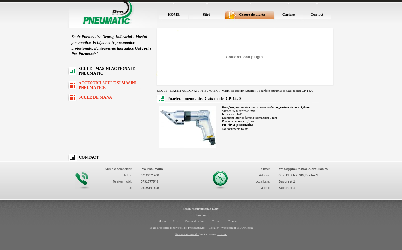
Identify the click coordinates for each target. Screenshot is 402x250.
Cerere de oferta (252, 14)
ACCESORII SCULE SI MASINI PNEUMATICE (108, 85)
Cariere (288, 14)
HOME (174, 14)
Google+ (214, 227)
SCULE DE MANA (95, 97)
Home (162, 221)
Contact (317, 14)
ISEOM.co (243, 227)
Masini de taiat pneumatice (239, 90)
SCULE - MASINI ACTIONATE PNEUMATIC (107, 71)
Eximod (222, 234)
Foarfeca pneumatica (196, 208)
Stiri (206, 14)
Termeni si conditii (187, 234)
